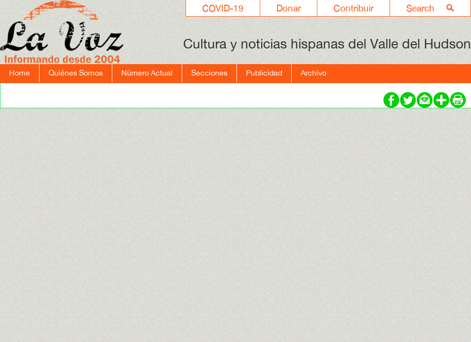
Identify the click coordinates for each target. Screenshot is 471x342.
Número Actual (147, 72)
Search (420, 8)
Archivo (313, 72)
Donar (288, 8)
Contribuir (353, 8)
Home (19, 72)
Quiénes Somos (76, 72)
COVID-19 (223, 8)
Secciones (209, 72)
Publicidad (264, 72)
